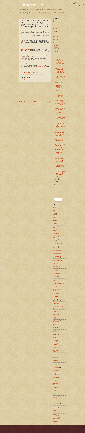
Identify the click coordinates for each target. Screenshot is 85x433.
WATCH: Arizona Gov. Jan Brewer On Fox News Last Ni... (59, 130)
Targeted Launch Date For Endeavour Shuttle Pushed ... (60, 161)
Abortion (54, 240)
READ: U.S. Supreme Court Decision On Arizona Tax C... (60, 159)
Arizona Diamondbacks (57, 253)
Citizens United (55, 279)
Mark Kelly (55, 343)
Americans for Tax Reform (57, 243)
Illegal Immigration (56, 320)
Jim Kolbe (54, 330)
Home (35, 101)
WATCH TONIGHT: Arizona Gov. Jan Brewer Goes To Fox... (60, 133)
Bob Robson (55, 270)
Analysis (54, 244)
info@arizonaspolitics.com (40, 66)
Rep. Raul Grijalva (24, 58)
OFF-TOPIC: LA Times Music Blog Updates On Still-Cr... (59, 137)
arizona (54, 414)
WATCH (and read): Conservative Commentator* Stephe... (60, 126)
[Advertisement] (35, 91)
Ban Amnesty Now (56, 264)
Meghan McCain (56, 348)
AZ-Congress (55, 226)
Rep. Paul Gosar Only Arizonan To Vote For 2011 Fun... (60, 104)
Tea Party (54, 393)
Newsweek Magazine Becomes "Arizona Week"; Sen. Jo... (60, 140)
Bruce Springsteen (56, 273)
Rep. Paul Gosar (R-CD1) (25, 49)
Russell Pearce (55, 374)
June (56, 51)
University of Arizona (56, 409)
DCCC (54, 287)
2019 (55, 34)
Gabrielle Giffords (33, 74)
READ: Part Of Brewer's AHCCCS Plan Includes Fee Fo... (60, 169)
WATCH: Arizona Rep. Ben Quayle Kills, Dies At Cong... (60, 166)
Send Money (55, 384)
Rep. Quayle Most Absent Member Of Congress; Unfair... (59, 89)
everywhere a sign (56, 417)
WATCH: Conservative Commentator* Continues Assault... (59, 112)
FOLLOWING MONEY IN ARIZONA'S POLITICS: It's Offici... (60, 69)
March (56, 176)
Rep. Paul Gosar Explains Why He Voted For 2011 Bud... (60, 98)
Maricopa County (56, 341)
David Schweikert (56, 289)
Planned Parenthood (56, 367)
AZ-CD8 (54, 223)
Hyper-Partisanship (56, 318)
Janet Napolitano (56, 324)
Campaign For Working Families (58, 277)
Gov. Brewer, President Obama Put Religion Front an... (60, 74)
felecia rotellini (55, 418)
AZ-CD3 (54, 216)
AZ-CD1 (54, 213)
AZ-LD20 (54, 230)
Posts (55, 198)
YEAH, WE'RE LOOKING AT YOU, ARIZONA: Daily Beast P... (60, 66)
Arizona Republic (56, 254)
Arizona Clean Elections (57, 250)
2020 (55, 33)
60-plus (54, 207)
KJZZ (54, 338)
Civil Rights (55, 280)
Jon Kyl (54, 337)
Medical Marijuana (56, 347)
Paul (55, 21)
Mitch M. (55, 20)
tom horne (54, 422)
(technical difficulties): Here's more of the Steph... (59, 124)
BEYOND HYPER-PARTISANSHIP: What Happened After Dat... (59, 60)
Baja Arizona (55, 263)
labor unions (55, 421)
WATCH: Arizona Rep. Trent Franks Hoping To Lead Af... (60, 174)
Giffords (22, 40)
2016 (55, 39)
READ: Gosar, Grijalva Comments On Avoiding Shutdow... (59, 152)
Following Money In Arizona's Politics (59, 306)
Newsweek (55, 363)
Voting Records (55, 410)
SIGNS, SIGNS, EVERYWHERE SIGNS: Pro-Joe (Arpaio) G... (60, 63)
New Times (55, 360)
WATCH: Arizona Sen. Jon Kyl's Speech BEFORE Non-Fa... (60, 115)
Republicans (55, 371)
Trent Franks (55, 397)
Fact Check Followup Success (58, 302)
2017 (55, 37)
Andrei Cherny (55, 246)
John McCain (55, 334)
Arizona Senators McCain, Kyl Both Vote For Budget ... (60, 96)
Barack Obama (55, 266)
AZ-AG (54, 210)
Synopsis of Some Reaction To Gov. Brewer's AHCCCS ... (60, 163)
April (56, 54)
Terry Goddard (55, 394)
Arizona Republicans (56, 257)
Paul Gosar (38, 74)
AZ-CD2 (54, 214)
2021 (55, 31)
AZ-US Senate (55, 237)
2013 (55, 44)
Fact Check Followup (56, 300)
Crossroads (55, 286)
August (56, 48)
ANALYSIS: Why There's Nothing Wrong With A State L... (60, 83)
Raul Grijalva (42, 74)
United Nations (55, 406)
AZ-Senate (55, 234)
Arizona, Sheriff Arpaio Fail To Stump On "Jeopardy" (60, 118)
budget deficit (55, 415)
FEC (54, 297)
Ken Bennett (55, 340)
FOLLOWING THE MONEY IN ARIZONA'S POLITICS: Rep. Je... (60, 109)
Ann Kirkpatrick (55, 247)
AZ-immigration (55, 239)
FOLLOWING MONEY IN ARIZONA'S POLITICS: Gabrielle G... (59, 80)
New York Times (55, 361)
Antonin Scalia (55, 249)
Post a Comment (24, 79)
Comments (56, 200)
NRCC (54, 354)
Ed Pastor (28, 74)
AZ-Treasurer (55, 236)
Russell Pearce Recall (56, 376)
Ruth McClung (55, 377)
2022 (55, 30)
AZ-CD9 (54, 224)
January (56, 179)
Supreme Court (55, 391)
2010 (55, 181)
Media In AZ (55, 344)
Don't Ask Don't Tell (56, 293)
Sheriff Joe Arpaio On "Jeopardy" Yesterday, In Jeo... (59, 121)
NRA (54, 353)
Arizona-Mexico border (57, 260)
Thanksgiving (55, 396)
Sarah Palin (55, 383)
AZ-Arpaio (54, 211)
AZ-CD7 (54, 221)
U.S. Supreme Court (56, 403)
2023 (55, 28)
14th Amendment (56, 206)
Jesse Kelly (55, 328)
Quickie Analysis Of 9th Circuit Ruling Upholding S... (60, 145)
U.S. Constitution (56, 400)
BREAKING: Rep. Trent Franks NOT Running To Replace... (60, 172)
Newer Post (22, 101)
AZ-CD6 (54, 220)
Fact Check (55, 299)
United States (55, 407)
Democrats (55, 292)
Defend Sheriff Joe (56, 290)
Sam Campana (55, 381)
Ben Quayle (24, 74)
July (56, 50)
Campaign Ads (55, 276)
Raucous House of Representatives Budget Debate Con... (59, 156)
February (56, 178)
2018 (55, 36)
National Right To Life (56, 357)
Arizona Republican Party (57, 256)
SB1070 (54, 380)
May (56, 53)
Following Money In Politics (57, 308)
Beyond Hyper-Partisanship (57, 269)
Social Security (55, 387)
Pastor (22, 55)
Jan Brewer (55, 323)
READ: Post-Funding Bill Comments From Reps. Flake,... (59, 101)
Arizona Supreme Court (57, 259)
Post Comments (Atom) (27, 103)
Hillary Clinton (55, 317)
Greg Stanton (55, 314)
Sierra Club (55, 386)
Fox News (54, 310)
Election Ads (55, 296)
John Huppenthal (56, 333)
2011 (55, 47)
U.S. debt (54, 404)
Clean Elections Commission (57, 283)
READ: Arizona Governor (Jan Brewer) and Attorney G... (60, 135)
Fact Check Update (56, 303)
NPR (54, 351)
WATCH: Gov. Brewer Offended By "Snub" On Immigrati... (60, 77)
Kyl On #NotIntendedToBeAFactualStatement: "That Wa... (60, 93)
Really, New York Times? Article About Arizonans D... (60, 147)
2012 (55, 45)
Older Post (48, 101)
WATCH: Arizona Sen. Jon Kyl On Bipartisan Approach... (60, 150)
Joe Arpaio (55, 331)
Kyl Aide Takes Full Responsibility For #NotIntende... (58, 86)
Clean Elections (55, 282)
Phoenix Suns (55, 366)
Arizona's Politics (31, 5)
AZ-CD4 (54, 217)
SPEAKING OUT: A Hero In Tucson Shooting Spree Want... (59, 57)
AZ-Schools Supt (56, 233)
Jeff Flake (54, 327)
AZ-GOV (54, 227)
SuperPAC (55, 390)
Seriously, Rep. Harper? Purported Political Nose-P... (60, 72)
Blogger (53, 429)
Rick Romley (55, 373)
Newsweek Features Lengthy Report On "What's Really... (60, 142)
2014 (55, 42)
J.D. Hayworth (55, 321)
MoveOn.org (55, 350)
